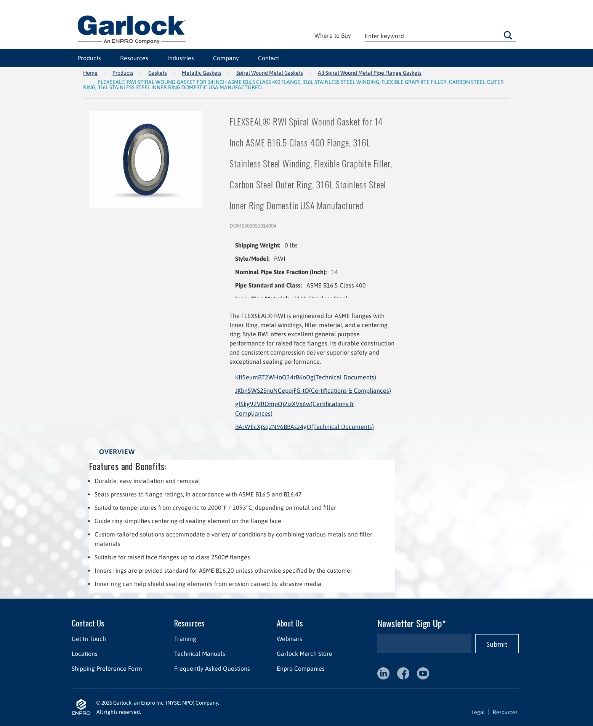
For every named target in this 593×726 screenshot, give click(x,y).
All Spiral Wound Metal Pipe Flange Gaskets (370, 73)
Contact (268, 58)
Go (508, 35)
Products (89, 58)
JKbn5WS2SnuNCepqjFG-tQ (313, 390)
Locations (85, 653)
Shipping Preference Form (107, 668)
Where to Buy (332, 35)
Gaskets (157, 73)
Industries (180, 58)
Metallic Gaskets (201, 73)
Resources (134, 58)
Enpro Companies (301, 668)
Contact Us (88, 623)
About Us (290, 623)
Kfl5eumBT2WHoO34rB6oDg (305, 377)
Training (185, 638)
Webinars (289, 638)
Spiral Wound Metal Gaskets (269, 73)
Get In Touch (89, 638)
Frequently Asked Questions (212, 668)
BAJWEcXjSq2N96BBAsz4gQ (304, 426)
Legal (478, 712)
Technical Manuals (199, 653)
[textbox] (440, 35)
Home (90, 73)
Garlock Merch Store (304, 653)
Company (226, 58)
